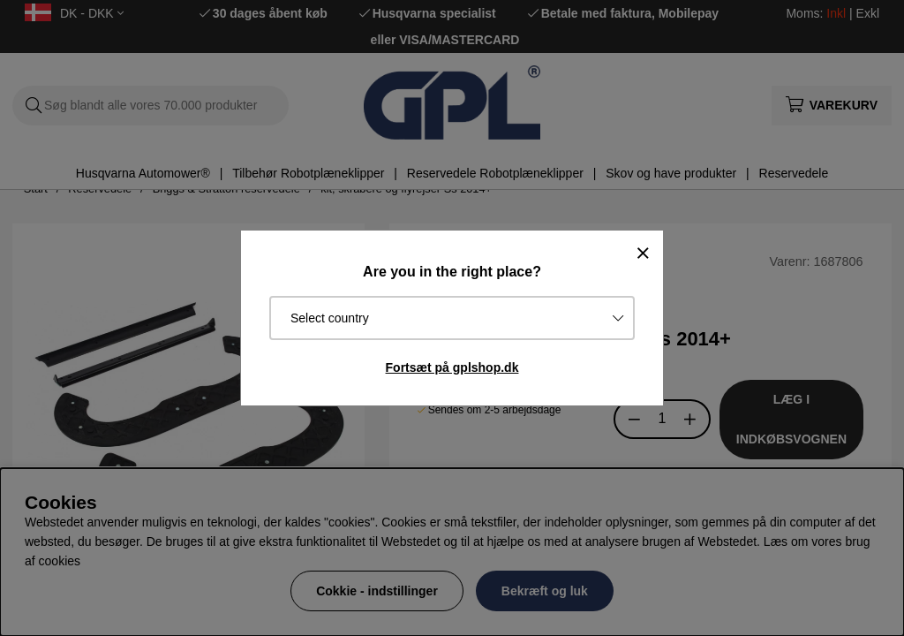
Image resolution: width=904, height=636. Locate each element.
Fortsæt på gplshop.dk (452, 367)
